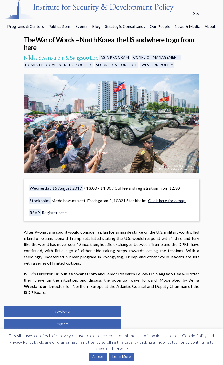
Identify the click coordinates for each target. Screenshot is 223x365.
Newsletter (62, 311)
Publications (59, 26)
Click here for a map (167, 200)
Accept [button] (97, 356)
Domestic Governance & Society (58, 65)
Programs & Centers (25, 26)
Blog (96, 26)
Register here (54, 212)
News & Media (187, 26)
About (210, 26)
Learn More (121, 356)
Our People (160, 26)
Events (81, 26)
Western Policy (157, 65)
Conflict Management (156, 57)
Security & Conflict (116, 65)
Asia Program (115, 57)
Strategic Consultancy (125, 26)
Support (62, 324)
